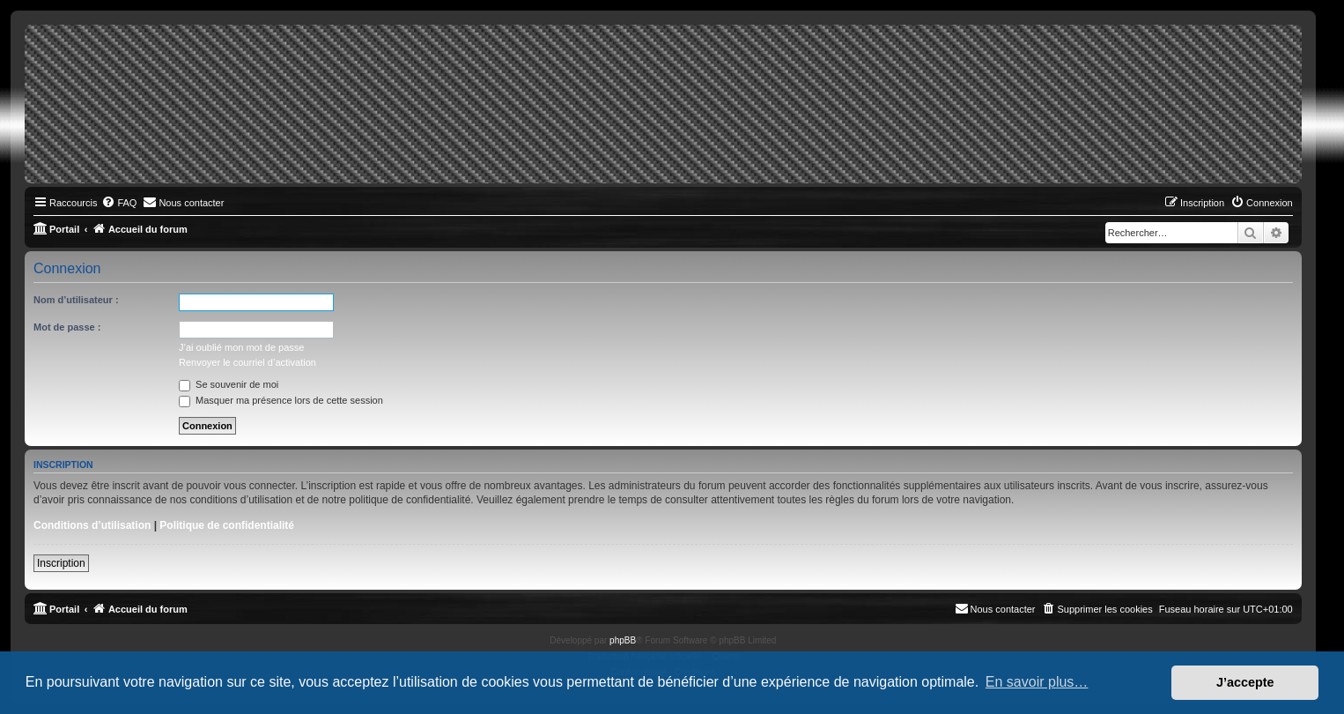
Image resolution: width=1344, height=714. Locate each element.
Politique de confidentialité (226, 525)
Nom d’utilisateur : (76, 299)
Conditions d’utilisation (92, 525)
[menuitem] (119, 202)
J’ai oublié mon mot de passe (241, 347)
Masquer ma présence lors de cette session (281, 400)
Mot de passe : (66, 327)
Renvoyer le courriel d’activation (247, 362)
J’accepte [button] (1245, 682)
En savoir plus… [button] (1037, 681)
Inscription (61, 563)
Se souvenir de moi (228, 384)
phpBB (622, 640)
